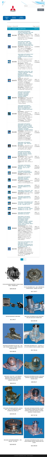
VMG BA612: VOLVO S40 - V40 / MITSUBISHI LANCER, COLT (25, 191)
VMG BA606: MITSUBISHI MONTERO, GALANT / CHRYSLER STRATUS (24, 178)
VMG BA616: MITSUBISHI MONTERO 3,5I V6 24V (24, 213)
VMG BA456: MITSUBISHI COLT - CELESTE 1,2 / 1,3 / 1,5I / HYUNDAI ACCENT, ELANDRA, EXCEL (25, 56)
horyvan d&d (30, 455)
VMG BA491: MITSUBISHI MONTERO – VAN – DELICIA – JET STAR (13, 441)
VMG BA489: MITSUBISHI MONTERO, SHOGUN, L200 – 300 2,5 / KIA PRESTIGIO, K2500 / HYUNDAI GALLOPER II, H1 (13, 409)
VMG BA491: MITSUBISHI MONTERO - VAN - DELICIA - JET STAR (25, 143)
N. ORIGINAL (38, 35)
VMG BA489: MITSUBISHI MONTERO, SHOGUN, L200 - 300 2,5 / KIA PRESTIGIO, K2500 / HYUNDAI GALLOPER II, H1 (25, 108)
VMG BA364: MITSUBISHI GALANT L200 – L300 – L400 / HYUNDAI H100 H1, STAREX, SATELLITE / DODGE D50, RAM (13, 347)
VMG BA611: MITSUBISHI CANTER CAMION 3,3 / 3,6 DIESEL (24, 186)
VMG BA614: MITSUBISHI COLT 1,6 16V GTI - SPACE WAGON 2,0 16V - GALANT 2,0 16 (25, 203)
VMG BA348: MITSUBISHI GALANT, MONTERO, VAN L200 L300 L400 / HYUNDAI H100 (25, 32)
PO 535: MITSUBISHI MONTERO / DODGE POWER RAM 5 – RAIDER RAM (13, 285)
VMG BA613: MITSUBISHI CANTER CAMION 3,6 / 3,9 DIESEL (24, 198)
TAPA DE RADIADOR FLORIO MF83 (13, 316)
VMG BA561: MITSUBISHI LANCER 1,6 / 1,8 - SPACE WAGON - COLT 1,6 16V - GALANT (24, 167)
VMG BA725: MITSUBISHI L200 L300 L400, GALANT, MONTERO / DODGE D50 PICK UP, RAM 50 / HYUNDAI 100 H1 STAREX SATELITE (25, 244)
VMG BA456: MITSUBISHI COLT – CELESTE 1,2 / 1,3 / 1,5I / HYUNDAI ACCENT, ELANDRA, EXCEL (34, 346)
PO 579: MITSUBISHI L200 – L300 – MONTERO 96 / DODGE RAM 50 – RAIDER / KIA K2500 (34, 288)
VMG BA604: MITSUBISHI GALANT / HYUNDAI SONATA (25, 172)
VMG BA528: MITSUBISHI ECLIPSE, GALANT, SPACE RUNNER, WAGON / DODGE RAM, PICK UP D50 (25, 153)
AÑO (36, 34)
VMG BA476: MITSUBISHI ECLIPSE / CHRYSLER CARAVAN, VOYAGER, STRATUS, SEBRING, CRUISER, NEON (24, 94)
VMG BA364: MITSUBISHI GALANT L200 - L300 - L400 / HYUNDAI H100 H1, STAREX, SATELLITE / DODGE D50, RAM (25, 43)
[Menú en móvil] (42, 0)
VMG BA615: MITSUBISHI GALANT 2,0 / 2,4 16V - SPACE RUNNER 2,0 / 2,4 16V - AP (25, 208)
